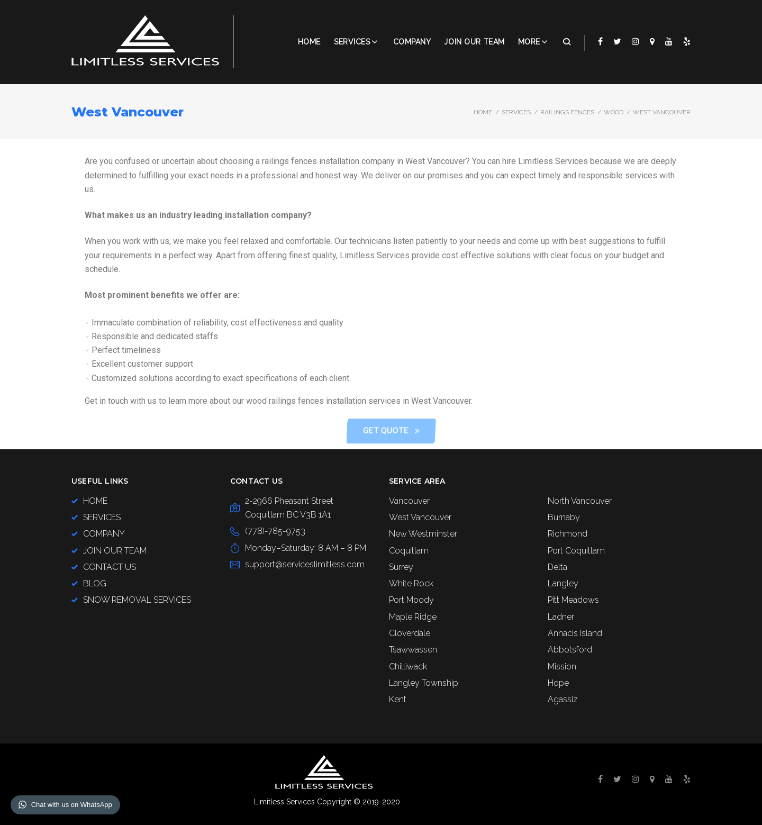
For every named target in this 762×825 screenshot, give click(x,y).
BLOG (94, 583)
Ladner (561, 617)
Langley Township (423, 683)
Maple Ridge (413, 617)
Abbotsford (570, 650)
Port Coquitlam (576, 551)
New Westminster (423, 534)
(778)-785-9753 (275, 531)
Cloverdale (409, 633)
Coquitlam (409, 551)
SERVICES (516, 112)
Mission (562, 666)
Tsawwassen (413, 650)
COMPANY (412, 42)
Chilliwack (408, 666)
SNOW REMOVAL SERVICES (137, 600)
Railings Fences (567, 112)
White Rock (411, 583)
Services (352, 42)
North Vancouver (580, 501)
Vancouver (409, 501)
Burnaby (564, 517)
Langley (563, 583)
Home (309, 42)
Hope (558, 683)
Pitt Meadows (573, 600)
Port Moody (411, 600)
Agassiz (563, 699)
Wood (613, 112)
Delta (557, 567)
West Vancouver (420, 517)
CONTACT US (109, 567)
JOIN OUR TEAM (474, 42)
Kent (397, 699)
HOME (95, 501)
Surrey (401, 567)
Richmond (567, 534)
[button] (497, 431)
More (529, 42)
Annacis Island (575, 633)
